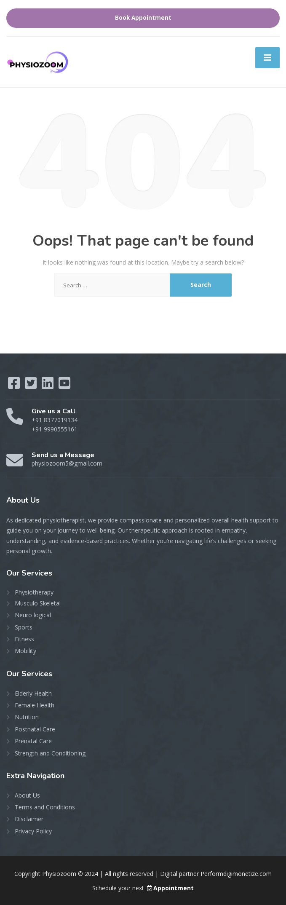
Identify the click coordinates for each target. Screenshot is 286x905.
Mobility (25, 651)
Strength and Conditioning (50, 753)
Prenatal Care (33, 741)
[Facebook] (14, 386)
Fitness (24, 639)
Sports (23, 627)
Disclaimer (29, 819)
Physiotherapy (34, 592)
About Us (27, 795)
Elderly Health (33, 693)
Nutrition (27, 717)
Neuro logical (33, 615)
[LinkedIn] (48, 386)
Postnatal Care (35, 729)
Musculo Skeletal (38, 603)
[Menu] (267, 57)
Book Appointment (143, 17)
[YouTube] (64, 386)
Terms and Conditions (45, 807)
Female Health (34, 705)
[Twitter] (31, 386)
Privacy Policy (33, 831)
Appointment (170, 888)
